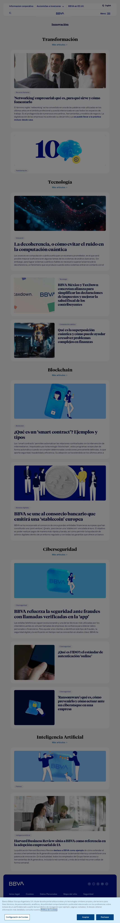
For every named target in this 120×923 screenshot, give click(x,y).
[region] (60, 910)
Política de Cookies (49, 910)
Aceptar (85, 917)
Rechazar (105, 917)
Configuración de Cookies (17, 917)
